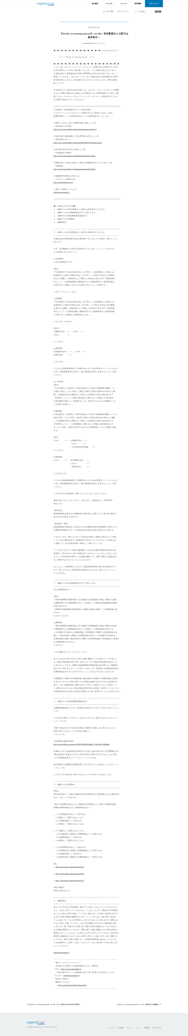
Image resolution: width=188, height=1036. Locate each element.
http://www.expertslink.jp (71, 969)
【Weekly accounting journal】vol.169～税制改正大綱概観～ (139, 1004)
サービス (109, 3)
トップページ (111, 1027)
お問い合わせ (154, 3)
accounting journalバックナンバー (94, 43)
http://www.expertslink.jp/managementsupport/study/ (75, 155)
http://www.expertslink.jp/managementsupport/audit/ (75, 169)
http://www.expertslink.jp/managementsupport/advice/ (75, 129)
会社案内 (95, 3)
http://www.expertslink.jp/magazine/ (72, 985)
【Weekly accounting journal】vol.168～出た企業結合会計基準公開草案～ (54, 1004)
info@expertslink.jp (61, 192)
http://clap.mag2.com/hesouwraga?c (70, 880)
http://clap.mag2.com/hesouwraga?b (70, 873)
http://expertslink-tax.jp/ (63, 182)
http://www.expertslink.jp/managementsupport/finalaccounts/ (78, 142)
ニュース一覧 (108, 11)
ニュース (123, 3)
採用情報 (138, 3)
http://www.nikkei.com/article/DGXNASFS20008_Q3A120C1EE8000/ (82, 744)
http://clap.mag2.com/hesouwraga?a (70, 867)
